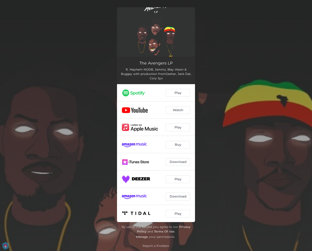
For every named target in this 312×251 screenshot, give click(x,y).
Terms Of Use (164, 231)
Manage (142, 237)
